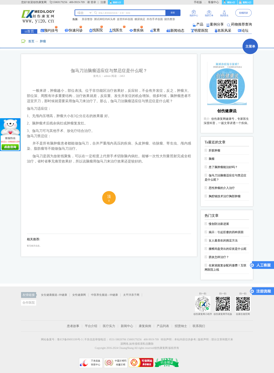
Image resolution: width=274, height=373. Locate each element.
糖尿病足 (139, 19)
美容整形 (87, 19)
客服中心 (213, 2)
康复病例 (145, 326)
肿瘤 (43, 41)
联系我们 (199, 326)
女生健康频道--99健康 (54, 294)
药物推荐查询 (240, 24)
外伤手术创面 (155, 19)
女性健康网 (79, 294)
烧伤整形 (169, 19)
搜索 (173, 12)
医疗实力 (109, 326)
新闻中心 (127, 326)
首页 (31, 41)
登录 (93, 2)
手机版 (198, 2)
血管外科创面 (125, 19)
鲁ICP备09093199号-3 (69, 339)
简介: (207, 118)
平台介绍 (91, 326)
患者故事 (73, 326)
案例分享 (215, 24)
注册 (103, 2)
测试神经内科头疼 (105, 19)
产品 (198, 24)
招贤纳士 (181, 326)
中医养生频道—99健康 (104, 294)
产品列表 (163, 326)
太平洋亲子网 (131, 294)
